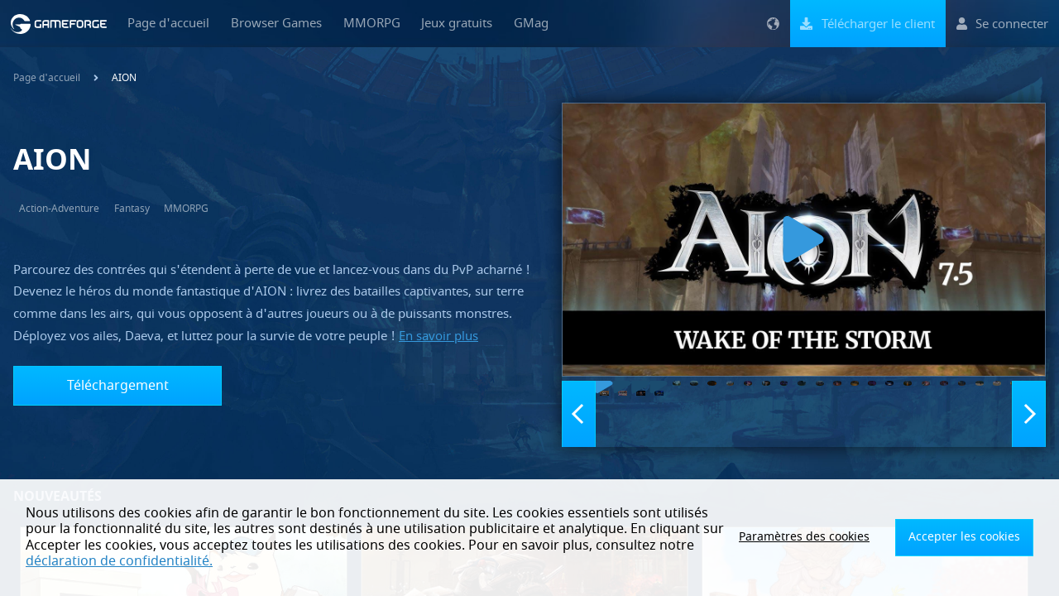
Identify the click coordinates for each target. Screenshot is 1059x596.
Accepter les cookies (973, 537)
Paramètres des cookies (831, 537)
